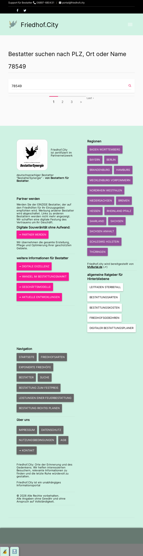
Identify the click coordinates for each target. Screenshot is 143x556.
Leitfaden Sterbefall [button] (105, 287)
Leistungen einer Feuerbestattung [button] (45, 398)
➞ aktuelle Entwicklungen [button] (39, 297)
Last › (90, 98)
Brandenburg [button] (100, 169)
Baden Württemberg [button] (105, 149)
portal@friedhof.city (72, 2)
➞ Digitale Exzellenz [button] (34, 266)
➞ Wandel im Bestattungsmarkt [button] (43, 276)
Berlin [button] (111, 159)
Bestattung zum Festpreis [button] (38, 387)
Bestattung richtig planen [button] (39, 408)
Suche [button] (44, 377)
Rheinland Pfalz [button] (119, 211)
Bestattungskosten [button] (105, 307)
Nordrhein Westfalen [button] (106, 190)
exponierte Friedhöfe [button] (35, 367)
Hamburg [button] (123, 169)
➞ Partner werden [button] (32, 234)
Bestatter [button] (26, 377)
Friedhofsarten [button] (53, 357)
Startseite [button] (26, 357)
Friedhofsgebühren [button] (104, 317)
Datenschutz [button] (51, 429)
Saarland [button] (97, 221)
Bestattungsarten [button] (104, 297)
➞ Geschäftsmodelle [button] (35, 286)
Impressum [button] (27, 429)
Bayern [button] (95, 159)
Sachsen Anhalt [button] (102, 231)
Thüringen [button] (97, 251)
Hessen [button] (95, 211)
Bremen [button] (124, 200)
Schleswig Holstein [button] (104, 241)
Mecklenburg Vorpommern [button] (110, 180)
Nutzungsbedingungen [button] (36, 440)
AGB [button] (63, 440)
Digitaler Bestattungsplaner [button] (111, 328)
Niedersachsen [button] (101, 200)
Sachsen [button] (116, 221)
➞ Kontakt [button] (26, 450)
